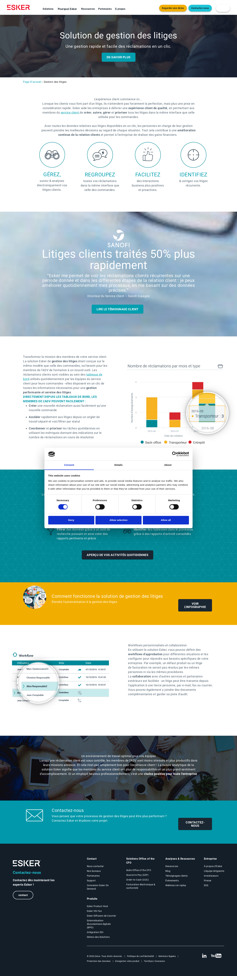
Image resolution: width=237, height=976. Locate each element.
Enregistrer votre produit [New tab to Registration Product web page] (127, 961)
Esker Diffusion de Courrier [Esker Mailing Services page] (101, 915)
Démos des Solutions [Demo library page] (98, 937)
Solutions (48, 8)
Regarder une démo (173, 8)
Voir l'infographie (195, 605)
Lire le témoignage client (117, 309)
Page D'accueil (32, 81)
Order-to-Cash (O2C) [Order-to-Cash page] (137, 879)
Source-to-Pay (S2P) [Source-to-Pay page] (137, 875)
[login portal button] (223, 8)
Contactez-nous (195, 824)
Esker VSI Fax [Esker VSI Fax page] (94, 911)
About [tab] (167, 464)
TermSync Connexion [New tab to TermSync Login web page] (154, 961)
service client (70, 112)
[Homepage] (18, 7)
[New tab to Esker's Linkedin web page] (204, 956)
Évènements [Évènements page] (172, 880)
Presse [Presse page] (207, 880)
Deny (71, 520)
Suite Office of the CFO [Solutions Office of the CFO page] (138, 870)
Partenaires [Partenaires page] (93, 875)
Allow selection (118, 520)
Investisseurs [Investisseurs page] (211, 875)
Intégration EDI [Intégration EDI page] (95, 932)
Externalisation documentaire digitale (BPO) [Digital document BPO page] (99, 924)
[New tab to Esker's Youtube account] (216, 956)
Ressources (88, 8)
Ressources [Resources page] (171, 866)
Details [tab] (118, 464)
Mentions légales (167, 956)
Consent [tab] (69, 464)
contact (23, 895)
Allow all (166, 520)
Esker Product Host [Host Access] (97, 906)
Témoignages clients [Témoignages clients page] (176, 875)
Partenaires (105, 8)
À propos (120, 8)
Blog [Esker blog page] (167, 871)
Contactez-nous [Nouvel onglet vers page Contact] (200, 8)
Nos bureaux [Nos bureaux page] (94, 871)
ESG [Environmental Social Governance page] (206, 885)
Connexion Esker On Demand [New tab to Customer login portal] (98, 887)
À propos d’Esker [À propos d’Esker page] (213, 866)
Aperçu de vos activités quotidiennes (117, 555)
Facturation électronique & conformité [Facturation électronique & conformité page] (140, 886)
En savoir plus (119, 57)
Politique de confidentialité (140, 956)
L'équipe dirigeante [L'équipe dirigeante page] (214, 871)
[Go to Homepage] (27, 863)
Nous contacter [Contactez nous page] (95, 866)
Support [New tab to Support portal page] (91, 880)
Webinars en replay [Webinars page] (175, 885)
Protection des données (99, 961)
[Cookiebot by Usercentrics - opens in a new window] (174, 454)
